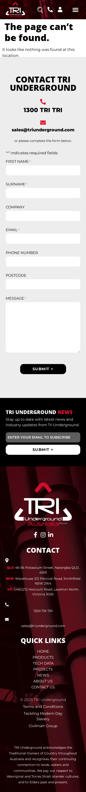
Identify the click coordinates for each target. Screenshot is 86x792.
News (43, 675)
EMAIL (12, 230)
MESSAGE (16, 298)
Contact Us (43, 687)
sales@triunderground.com (43, 129)
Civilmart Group (43, 726)
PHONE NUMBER (22, 253)
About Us (43, 681)
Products (43, 657)
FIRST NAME (18, 161)
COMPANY (15, 207)
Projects (43, 669)
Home (43, 651)
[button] (75, 9)
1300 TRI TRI (43, 110)
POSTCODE (16, 275)
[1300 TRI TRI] (43, 102)
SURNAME (16, 184)
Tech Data (43, 663)
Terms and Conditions (43, 706)
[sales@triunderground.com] (43, 122)
